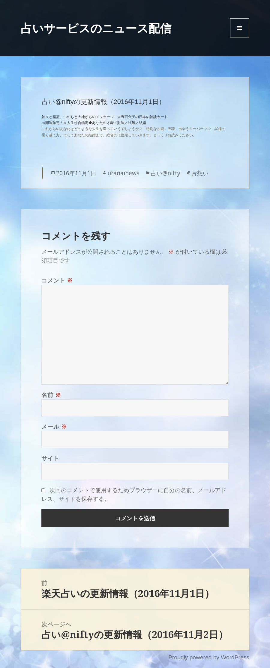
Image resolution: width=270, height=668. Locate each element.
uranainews (123, 173)
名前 (51, 395)
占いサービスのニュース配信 (96, 28)
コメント (57, 280)
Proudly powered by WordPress (208, 657)
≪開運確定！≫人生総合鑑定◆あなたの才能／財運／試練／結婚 (94, 123)
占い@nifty (165, 173)
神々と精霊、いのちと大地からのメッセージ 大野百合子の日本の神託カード (105, 117)
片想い (199, 173)
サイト (50, 458)
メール (54, 426)
